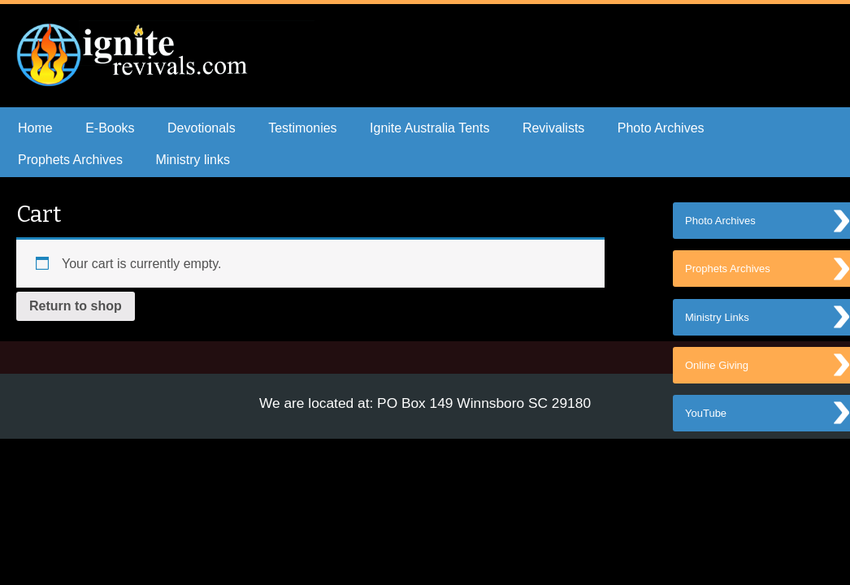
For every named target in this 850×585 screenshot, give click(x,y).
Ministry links (192, 160)
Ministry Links (717, 322)
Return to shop (75, 306)
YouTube (705, 421)
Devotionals (201, 128)
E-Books (109, 128)
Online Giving (716, 372)
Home (35, 128)
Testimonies (302, 128)
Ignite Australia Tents (429, 128)
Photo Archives (661, 128)
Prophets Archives (70, 160)
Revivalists (553, 128)
